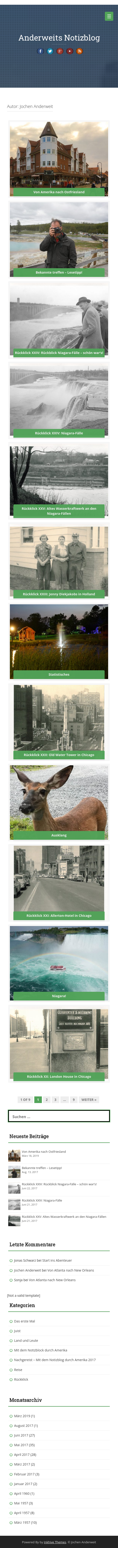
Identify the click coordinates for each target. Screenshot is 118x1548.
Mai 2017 (21, 1445)
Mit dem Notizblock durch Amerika (40, 1350)
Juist (17, 1331)
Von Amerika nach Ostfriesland (44, 1151)
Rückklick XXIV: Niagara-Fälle (42, 1200)
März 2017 (22, 1464)
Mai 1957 (21, 1503)
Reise (18, 1369)
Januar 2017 (23, 1484)
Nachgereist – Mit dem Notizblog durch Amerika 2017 (55, 1360)
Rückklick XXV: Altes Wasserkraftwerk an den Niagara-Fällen (64, 1217)
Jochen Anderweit (27, 1270)
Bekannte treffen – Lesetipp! (42, 1168)
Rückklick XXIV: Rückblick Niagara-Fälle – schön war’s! (59, 1184)
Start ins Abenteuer (57, 1260)
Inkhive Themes (55, 1542)
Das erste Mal (24, 1321)
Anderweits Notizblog (59, 37)
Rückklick (21, 1379)
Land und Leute (26, 1340)
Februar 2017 (24, 1474)
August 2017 (23, 1425)
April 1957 (22, 1513)
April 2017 (22, 1454)
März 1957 (22, 1522)
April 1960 (22, 1493)
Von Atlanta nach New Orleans (70, 1270)
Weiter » (89, 1099)
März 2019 (22, 1416)
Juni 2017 (21, 1435)
